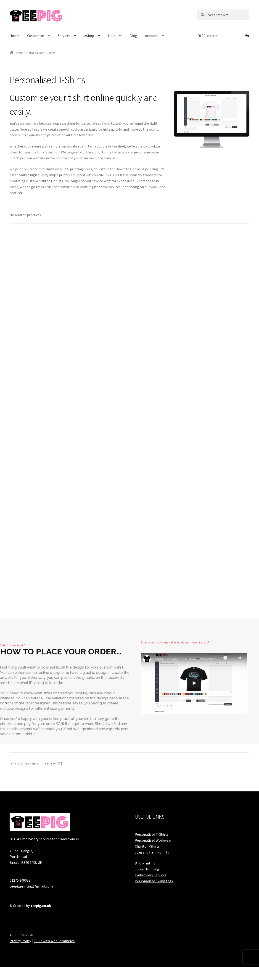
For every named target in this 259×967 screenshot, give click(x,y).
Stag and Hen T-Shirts (152, 852)
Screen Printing (147, 869)
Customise (35, 35)
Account (151, 35)
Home (14, 35)
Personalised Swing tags (154, 881)
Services (64, 35)
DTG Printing (145, 863)
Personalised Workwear (153, 840)
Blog (133, 35)
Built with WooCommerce (54, 940)
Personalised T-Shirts (152, 834)
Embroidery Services (150, 875)
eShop (89, 35)
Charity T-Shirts (147, 846)
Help (112, 35)
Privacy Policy (20, 940)
